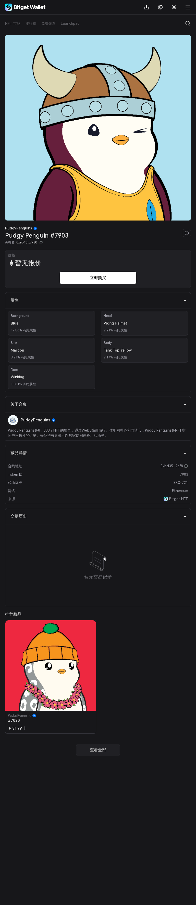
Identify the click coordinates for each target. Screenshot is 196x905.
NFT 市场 (12, 23)
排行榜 (31, 23)
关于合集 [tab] (98, 404)
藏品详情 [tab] (98, 452)
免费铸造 (48, 23)
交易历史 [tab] (98, 516)
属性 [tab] (98, 300)
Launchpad (70, 23)
